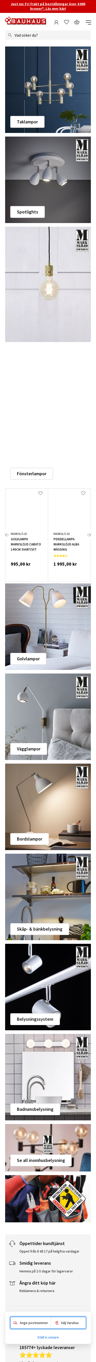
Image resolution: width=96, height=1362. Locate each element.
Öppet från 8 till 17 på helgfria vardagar (49, 1251)
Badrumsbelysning (35, 1109)
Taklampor (27, 122)
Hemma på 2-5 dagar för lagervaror (46, 1271)
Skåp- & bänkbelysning (39, 929)
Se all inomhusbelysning (41, 1160)
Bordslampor (29, 839)
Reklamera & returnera (36, 1290)
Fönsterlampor (31, 474)
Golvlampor (28, 659)
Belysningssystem (35, 1019)
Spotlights (27, 212)
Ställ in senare (48, 1337)
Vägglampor (28, 749)
